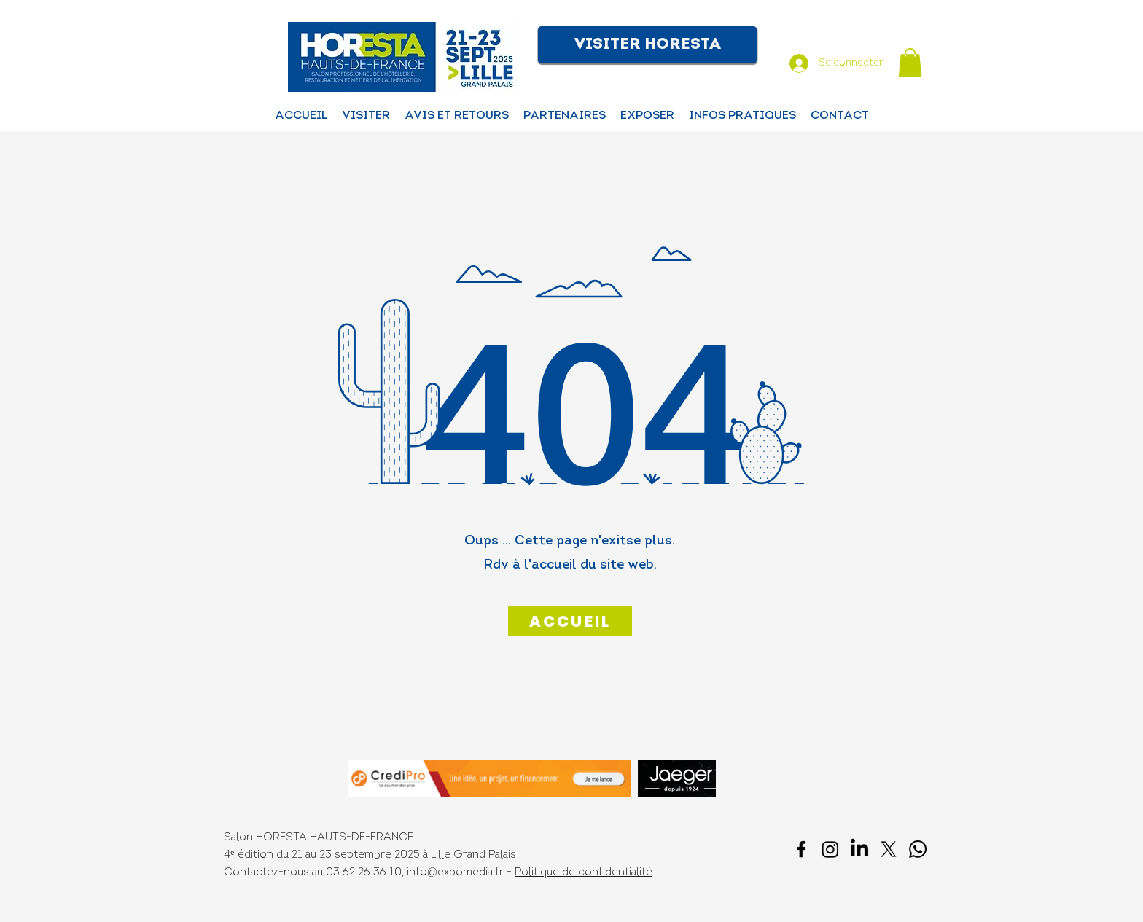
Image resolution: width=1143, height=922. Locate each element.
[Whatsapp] (918, 849)
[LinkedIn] (859, 849)
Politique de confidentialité (583, 872)
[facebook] (801, 849)
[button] (647, 44)
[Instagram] (830, 849)
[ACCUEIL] (570, 621)
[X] (889, 849)
